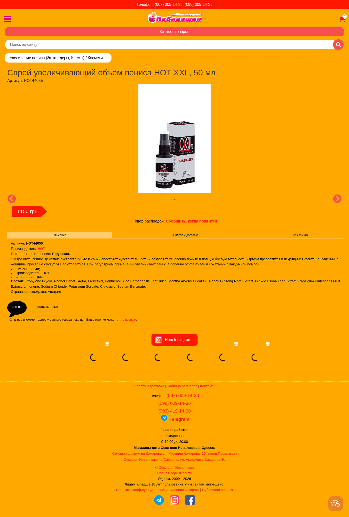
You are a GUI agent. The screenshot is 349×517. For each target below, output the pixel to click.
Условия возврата (184, 490)
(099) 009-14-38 (174, 403)
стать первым (126, 319)
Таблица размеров (182, 386)
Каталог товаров (174, 32)
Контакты (207, 386)
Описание (59, 235)
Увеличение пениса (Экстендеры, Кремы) (47, 58)
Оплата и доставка (185, 235)
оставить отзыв (47, 307)
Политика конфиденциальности (141, 490)
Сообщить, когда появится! (192, 221)
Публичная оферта (217, 490)
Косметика (97, 58)
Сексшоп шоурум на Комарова (137, 453)
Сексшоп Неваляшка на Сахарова (151, 459)
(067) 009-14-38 (183, 395)
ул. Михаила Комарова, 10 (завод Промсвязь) (200, 453)
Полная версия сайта (174, 473)
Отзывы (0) (300, 235)
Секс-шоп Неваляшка (176, 467)
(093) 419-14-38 (174, 411)
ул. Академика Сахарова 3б (202, 459)
